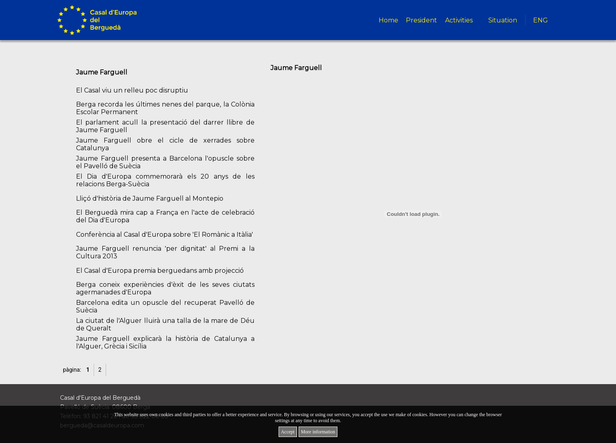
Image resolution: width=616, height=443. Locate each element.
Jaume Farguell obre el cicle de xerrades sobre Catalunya (165, 144)
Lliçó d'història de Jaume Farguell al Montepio (149, 198)
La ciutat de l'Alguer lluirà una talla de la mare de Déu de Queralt (165, 324)
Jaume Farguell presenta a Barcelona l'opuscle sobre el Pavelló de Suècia (165, 162)
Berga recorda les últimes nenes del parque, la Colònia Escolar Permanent (165, 108)
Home (388, 20)
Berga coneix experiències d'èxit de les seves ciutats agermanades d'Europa (165, 288)
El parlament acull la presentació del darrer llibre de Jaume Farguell (165, 126)
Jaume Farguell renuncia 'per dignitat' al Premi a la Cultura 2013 (165, 252)
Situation (502, 20)
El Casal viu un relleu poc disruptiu (132, 90)
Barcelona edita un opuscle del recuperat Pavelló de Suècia (165, 306)
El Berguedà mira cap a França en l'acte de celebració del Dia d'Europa (165, 216)
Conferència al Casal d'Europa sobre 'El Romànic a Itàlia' (164, 234)
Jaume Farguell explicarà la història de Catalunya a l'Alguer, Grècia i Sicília (165, 342)
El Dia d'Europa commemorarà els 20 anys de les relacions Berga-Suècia (165, 180)
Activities (459, 20)
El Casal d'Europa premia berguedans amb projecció (160, 270)
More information (318, 432)
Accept (288, 432)
